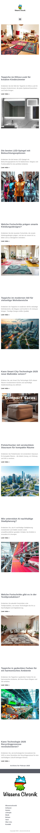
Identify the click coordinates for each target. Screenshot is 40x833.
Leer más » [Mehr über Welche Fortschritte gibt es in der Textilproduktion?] (5, 611)
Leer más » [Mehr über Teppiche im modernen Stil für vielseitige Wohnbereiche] (5, 315)
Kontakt (8, 824)
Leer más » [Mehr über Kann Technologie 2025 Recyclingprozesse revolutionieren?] (5, 761)
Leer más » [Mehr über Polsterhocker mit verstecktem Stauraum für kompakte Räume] (5, 462)
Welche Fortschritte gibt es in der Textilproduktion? (18, 595)
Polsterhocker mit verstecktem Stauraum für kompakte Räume (17, 446)
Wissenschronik (11, 805)
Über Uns (8, 822)
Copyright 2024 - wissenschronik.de (20, 831)
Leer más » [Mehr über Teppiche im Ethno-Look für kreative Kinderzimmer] (5, 94)
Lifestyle (8, 812)
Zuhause (8, 808)
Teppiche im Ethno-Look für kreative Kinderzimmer (16, 78)
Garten (7, 810)
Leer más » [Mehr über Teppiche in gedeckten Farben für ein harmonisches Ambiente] (5, 685)
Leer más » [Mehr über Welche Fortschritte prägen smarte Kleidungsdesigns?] (5, 241)
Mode (7, 815)
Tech (7, 820)
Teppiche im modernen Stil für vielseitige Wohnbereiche (17, 299)
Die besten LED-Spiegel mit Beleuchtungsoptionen (15, 151)
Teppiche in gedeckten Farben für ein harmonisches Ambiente (19, 669)
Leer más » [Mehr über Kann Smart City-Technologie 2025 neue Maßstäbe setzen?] (5, 388)
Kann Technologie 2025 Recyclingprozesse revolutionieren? (13, 744)
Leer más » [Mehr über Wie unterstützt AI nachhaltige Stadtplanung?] (5, 538)
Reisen (7, 817)
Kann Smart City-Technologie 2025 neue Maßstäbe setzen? (19, 372)
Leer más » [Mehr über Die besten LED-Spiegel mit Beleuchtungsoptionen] (5, 167)
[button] (20, 19)
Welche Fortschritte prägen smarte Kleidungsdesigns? (19, 225)
